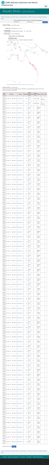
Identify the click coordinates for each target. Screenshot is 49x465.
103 (26, 327)
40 (26, 213)
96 (26, 246)
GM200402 (19, 274)
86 (26, 165)
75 (26, 394)
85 (26, 413)
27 (26, 341)
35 (26, 265)
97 (26, 432)
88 (26, 170)
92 (26, 184)
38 (26, 122)
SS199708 (19, 98)
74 (26, 389)
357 (26, 103)
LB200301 (19, 108)
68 (26, 146)
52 (26, 289)
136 (26, 251)
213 (26, 117)
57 (26, 293)
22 (26, 336)
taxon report (18, 28)
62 (26, 112)
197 (26, 260)
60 (26, 136)
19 (26, 274)
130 (26, 198)
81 (26, 151)
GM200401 (19, 203)
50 (26, 108)
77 (26, 398)
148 (26, 284)
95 (26, 241)
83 (26, 155)
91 (26, 179)
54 (26, 131)
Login (45, 22)
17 (26, 208)
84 (26, 160)
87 (26, 417)
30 (26, 351)
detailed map (14, 40)
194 (26, 370)
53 (26, 127)
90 (26, 174)
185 (26, 255)
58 (26, 298)
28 (26, 346)
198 (26, 374)
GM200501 (19, 332)
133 (26, 279)
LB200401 (19, 232)
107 (26, 189)
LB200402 (19, 265)
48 (26, 217)
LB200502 (19, 322)
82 (26, 403)
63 (26, 222)
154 (26, 98)
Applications (24, 17)
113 (26, 193)
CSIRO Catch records (30, 84)
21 (26, 332)
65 (26, 303)
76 (26, 227)
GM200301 (19, 122)
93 (26, 236)
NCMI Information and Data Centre (10, 17)
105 (26, 436)
